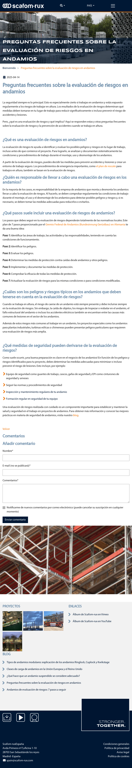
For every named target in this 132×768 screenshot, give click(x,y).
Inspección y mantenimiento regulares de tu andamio (36, 392)
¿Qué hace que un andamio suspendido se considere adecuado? (43, 676)
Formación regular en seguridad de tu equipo (32, 399)
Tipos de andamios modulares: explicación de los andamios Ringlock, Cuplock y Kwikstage (58, 662)
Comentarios (10, 480)
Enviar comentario (15, 519)
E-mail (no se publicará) (17, 465)
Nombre (8, 450)
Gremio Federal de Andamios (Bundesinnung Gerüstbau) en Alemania (85, 224)
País (89, 5)
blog (75, 415)
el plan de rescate (106, 166)
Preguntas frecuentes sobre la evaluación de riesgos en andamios (44, 683)
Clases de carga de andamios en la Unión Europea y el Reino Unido (44, 669)
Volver (6, 429)
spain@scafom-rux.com (18, 760)
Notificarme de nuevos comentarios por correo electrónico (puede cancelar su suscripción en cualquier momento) (65, 509)
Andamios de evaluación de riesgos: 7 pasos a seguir (36, 689)
